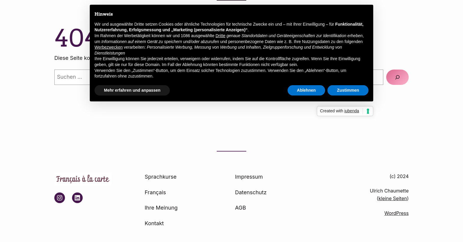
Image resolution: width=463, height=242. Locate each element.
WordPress (396, 213)
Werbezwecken (108, 47)
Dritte (220, 35)
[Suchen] (397, 77)
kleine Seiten (393, 198)
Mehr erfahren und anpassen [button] (132, 90)
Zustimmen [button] (348, 90)
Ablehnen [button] (306, 90)
